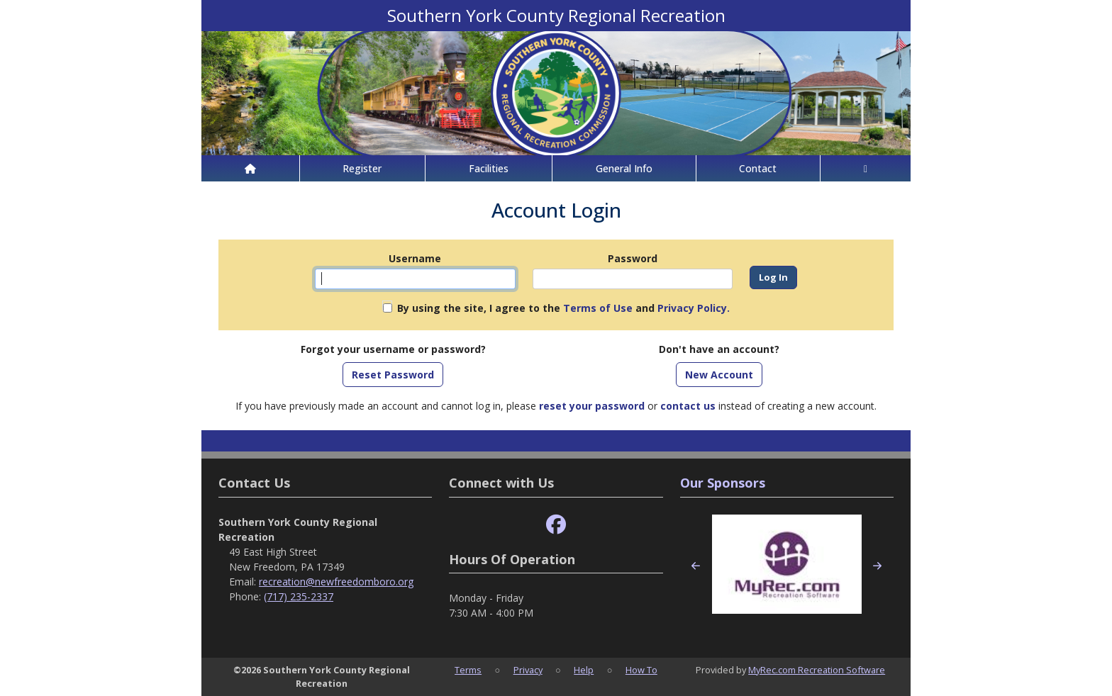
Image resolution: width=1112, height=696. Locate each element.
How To (641, 669)
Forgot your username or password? (393, 349)
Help (584, 669)
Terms (468, 669)
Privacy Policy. (693, 308)
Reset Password (393, 374)
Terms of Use (598, 308)
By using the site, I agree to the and (563, 308)
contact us (688, 405)
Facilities (488, 168)
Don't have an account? (719, 349)
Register (362, 168)
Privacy (528, 669)
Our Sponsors (722, 482)
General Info (624, 168)
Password (632, 258)
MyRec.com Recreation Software (816, 669)
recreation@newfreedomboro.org (336, 581)
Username (415, 258)
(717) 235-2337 (298, 596)
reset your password (592, 405)
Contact (758, 168)
